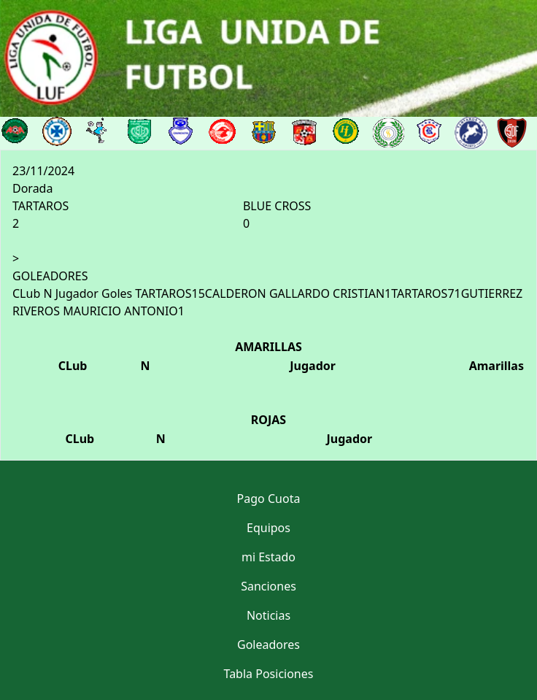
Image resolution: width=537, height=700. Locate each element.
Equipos (268, 528)
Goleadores (268, 644)
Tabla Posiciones (269, 674)
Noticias (268, 615)
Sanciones (268, 586)
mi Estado (268, 557)
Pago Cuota (269, 499)
